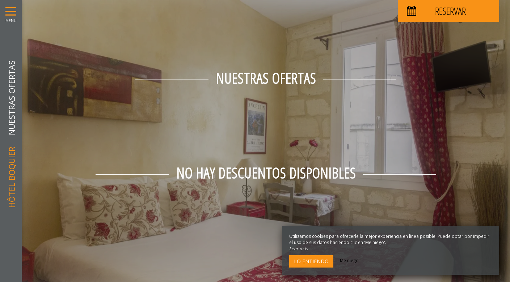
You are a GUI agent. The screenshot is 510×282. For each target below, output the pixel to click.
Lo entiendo (311, 261)
